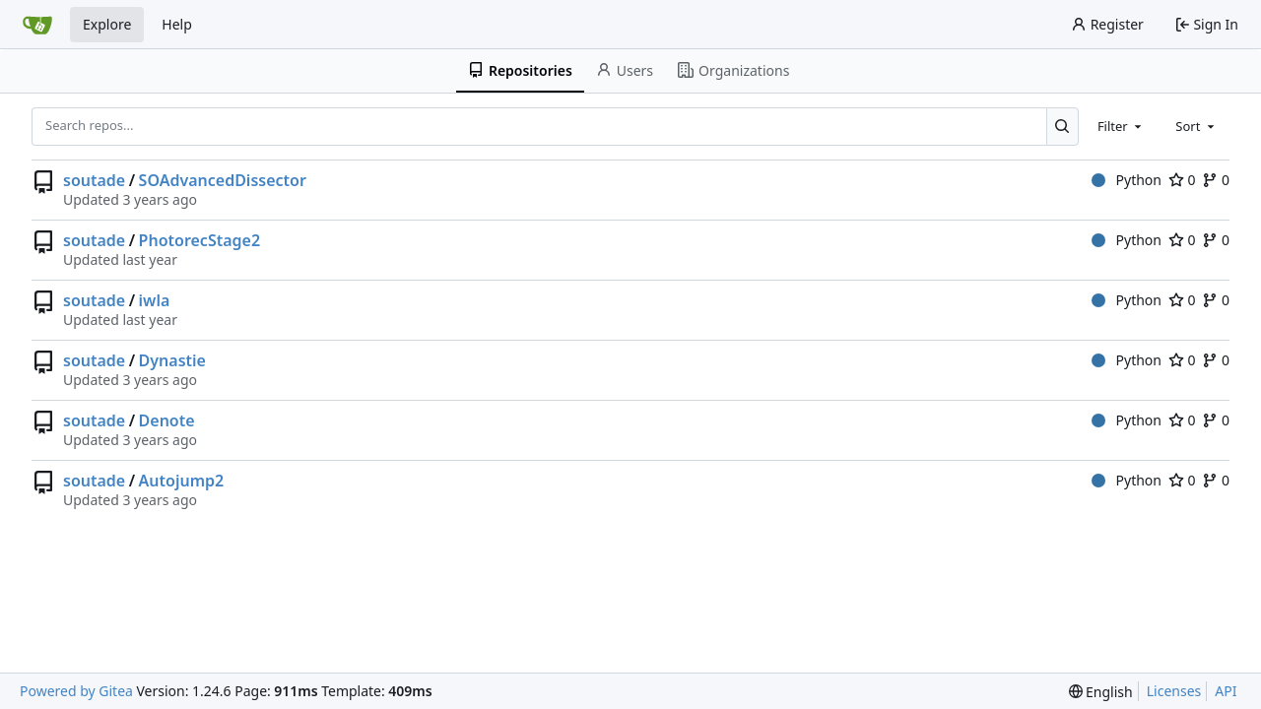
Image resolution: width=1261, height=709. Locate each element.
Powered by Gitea (76, 690)
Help (177, 24)
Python (1126, 179)
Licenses (1174, 690)
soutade (94, 180)
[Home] (37, 24)
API (1225, 690)
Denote (167, 420)
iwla (154, 300)
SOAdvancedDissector (222, 180)
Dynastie (172, 360)
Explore (107, 24)
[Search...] (1062, 126)
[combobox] (1121, 126)
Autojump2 (182, 480)
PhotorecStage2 (200, 240)
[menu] (1101, 691)
